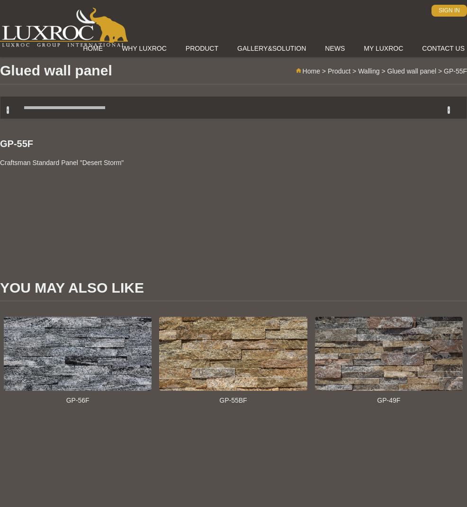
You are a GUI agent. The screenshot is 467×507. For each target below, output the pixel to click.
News (335, 48)
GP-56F (78, 360)
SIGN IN (449, 10)
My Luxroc (383, 48)
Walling (368, 71)
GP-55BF (233, 360)
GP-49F (389, 360)
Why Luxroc (144, 48)
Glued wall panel (412, 71)
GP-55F (16, 143)
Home (307, 71)
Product (202, 48)
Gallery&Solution (271, 48)
